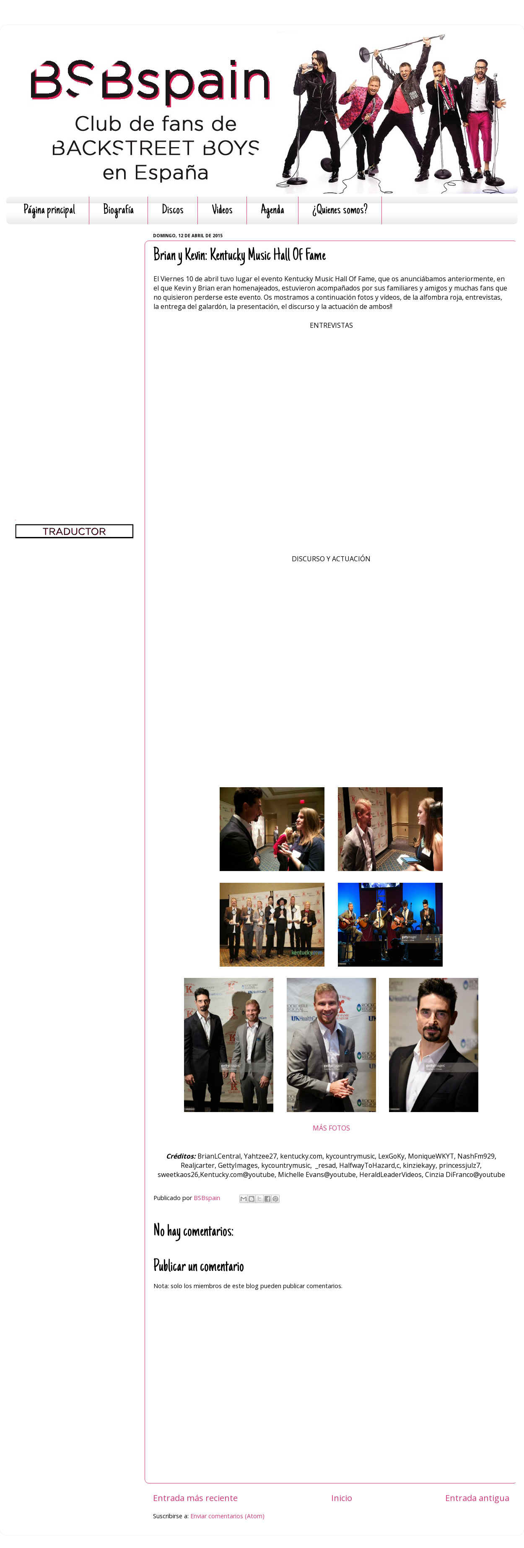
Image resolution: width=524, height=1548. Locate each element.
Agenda (272, 211)
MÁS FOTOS (331, 1128)
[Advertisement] (74, 356)
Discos (173, 211)
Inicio (341, 1498)
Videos (222, 211)
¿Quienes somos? (340, 211)
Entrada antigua (477, 1498)
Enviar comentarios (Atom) (227, 1516)
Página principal (49, 211)
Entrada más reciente (195, 1498)
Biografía (118, 211)
